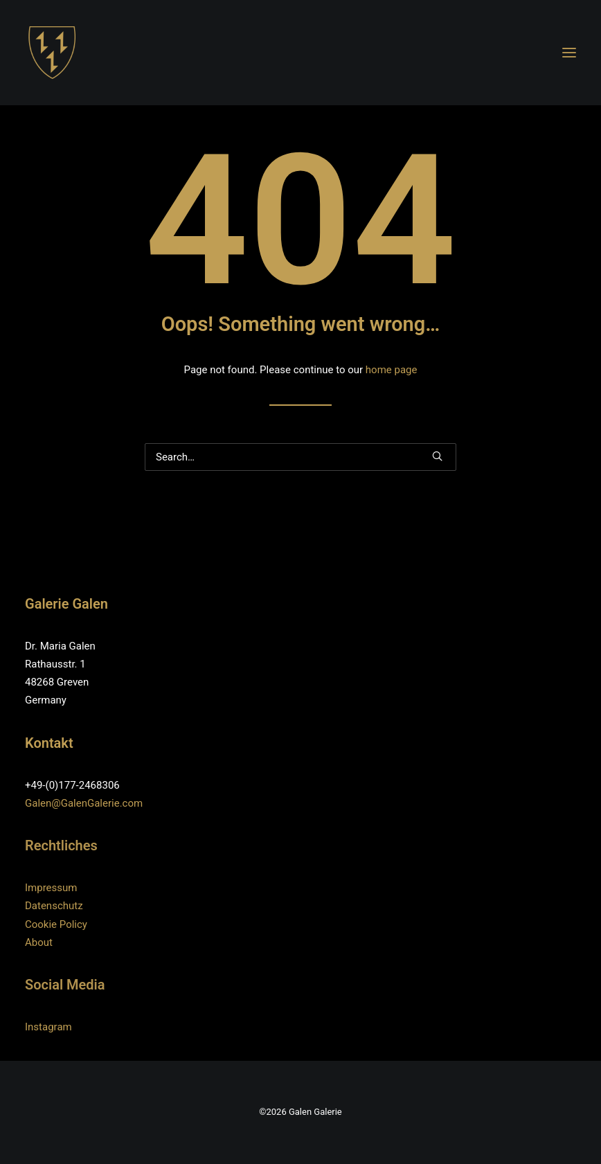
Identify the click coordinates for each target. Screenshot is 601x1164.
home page (392, 370)
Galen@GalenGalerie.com (84, 803)
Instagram (48, 1027)
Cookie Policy (56, 924)
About (39, 942)
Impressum (51, 887)
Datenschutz (54, 905)
